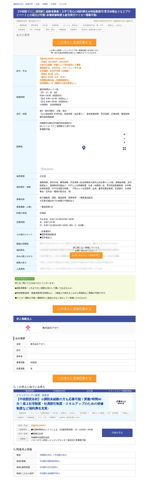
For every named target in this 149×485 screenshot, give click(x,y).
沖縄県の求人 (46, 455)
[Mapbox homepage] (47, 169)
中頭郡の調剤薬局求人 (50, 461)
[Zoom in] (124, 134)
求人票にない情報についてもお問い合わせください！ (86, 252)
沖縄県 (45, 4)
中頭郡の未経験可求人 (50, 473)
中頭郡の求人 (61, 455)
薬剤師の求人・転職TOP (23, 4)
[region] (84, 151)
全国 (37, 4)
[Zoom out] (124, 138)
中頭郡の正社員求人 (49, 467)
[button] (83, 148)
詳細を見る (117, 432)
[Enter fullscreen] (124, 148)
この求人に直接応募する (74, 42)
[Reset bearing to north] (124, 143)
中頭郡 (53, 4)
